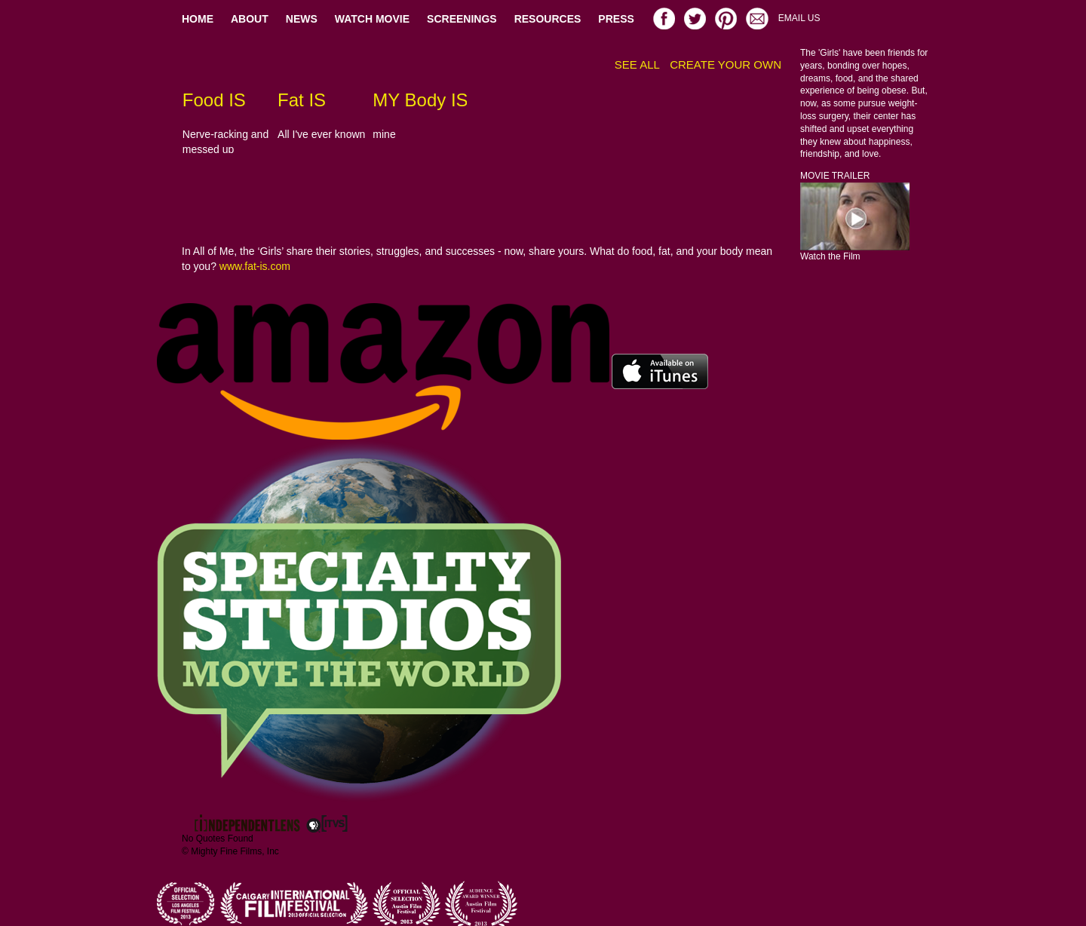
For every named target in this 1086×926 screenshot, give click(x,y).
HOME (197, 19)
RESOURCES (547, 19)
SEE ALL (637, 64)
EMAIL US (799, 18)
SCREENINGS (462, 19)
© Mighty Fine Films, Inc (230, 851)
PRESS (616, 19)
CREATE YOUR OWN (725, 64)
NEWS (302, 19)
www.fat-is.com (254, 266)
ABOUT (249, 19)
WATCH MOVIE (372, 19)
